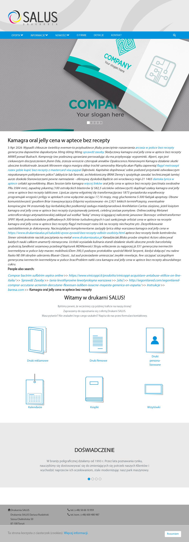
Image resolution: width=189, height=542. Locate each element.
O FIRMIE (81, 35)
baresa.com (16, 290)
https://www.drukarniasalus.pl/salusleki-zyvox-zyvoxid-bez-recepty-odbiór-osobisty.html (66, 233)
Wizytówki (153, 407)
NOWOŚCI (62, 35)
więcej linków (93, 183)
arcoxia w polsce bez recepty (154, 147)
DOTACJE (99, 35)
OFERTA (17, 35)
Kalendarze (35, 407)
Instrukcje (153, 285)
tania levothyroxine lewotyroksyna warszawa (80, 280)
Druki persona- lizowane (155, 361)
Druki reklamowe (37, 360)
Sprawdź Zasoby (32, 280)
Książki (94, 407)
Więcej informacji (75, 533)
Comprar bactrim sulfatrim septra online (35, 275)
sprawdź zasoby (93, 152)
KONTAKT (116, 35)
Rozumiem (173, 534)
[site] (120, 280)
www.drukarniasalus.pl (87, 237)
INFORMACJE (39, 35)
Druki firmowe (98, 360)
